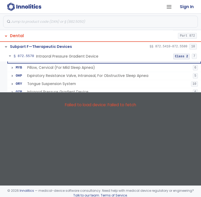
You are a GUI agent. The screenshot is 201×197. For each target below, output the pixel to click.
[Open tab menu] (169, 6)
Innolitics (27, 190)
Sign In (187, 7)
